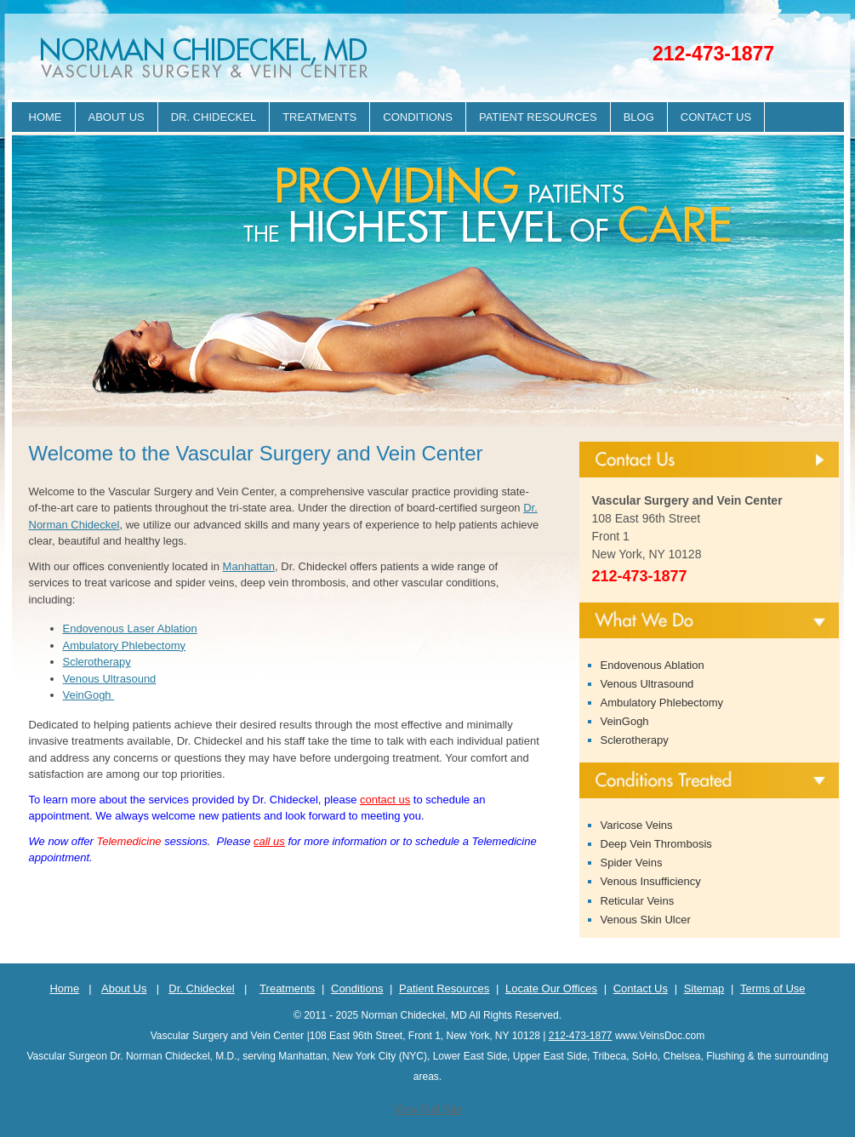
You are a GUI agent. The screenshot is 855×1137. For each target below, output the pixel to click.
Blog (639, 117)
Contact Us (716, 117)
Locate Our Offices (551, 988)
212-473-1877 (713, 54)
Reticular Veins (638, 900)
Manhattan (249, 566)
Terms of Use (773, 988)
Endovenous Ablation (652, 665)
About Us (116, 117)
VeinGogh (89, 694)
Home (45, 117)
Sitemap (704, 988)
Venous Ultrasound (110, 678)
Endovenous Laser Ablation (130, 628)
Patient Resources (538, 117)
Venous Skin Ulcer (646, 919)
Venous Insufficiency (651, 881)
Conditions (418, 117)
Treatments (319, 117)
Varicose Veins (637, 825)
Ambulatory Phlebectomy (124, 645)
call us (269, 841)
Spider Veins (632, 862)
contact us (385, 799)
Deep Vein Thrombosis (656, 843)
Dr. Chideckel (213, 117)
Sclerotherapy (97, 661)
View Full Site (427, 1109)
